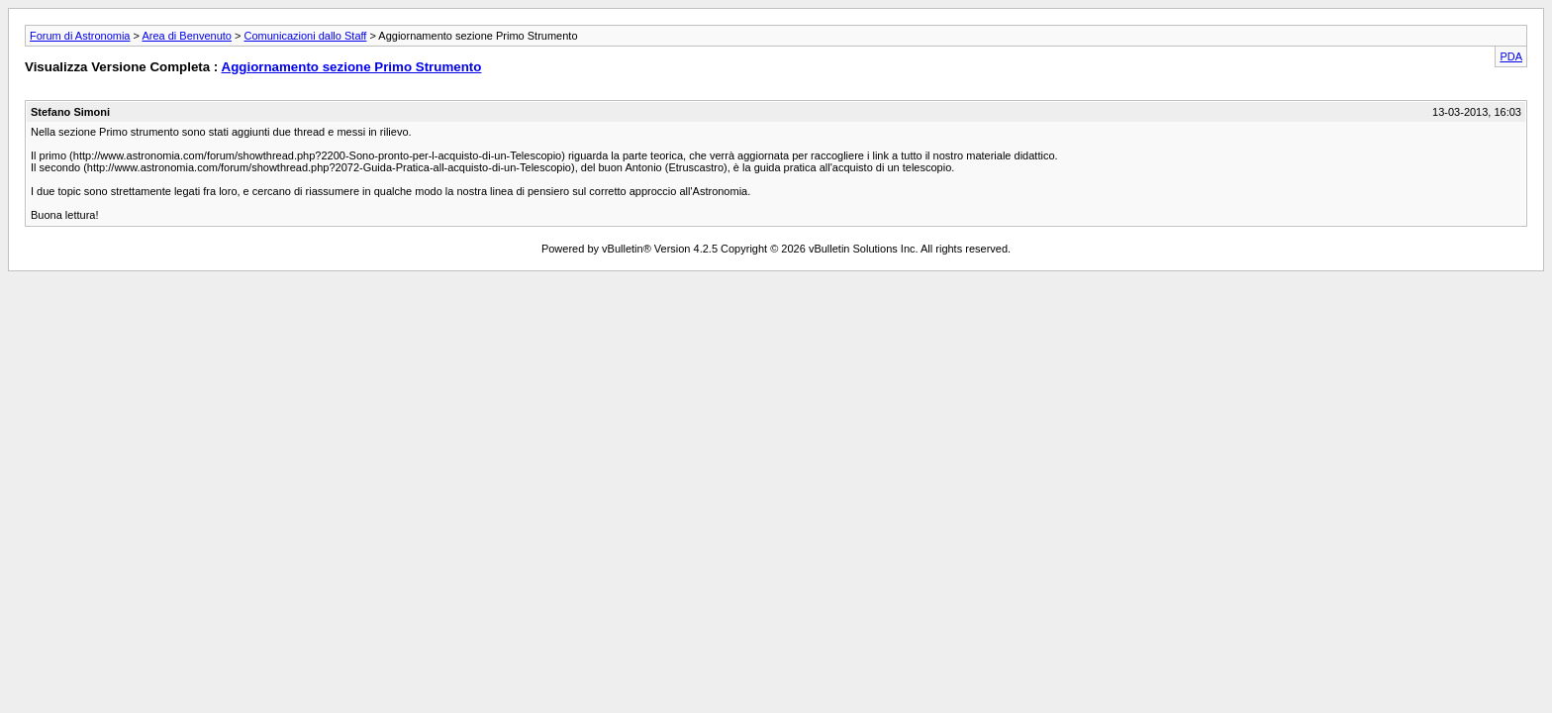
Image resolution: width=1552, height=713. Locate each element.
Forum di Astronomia (80, 36)
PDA (1511, 56)
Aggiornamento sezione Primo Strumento (352, 66)
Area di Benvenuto (187, 36)
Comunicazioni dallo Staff (304, 36)
